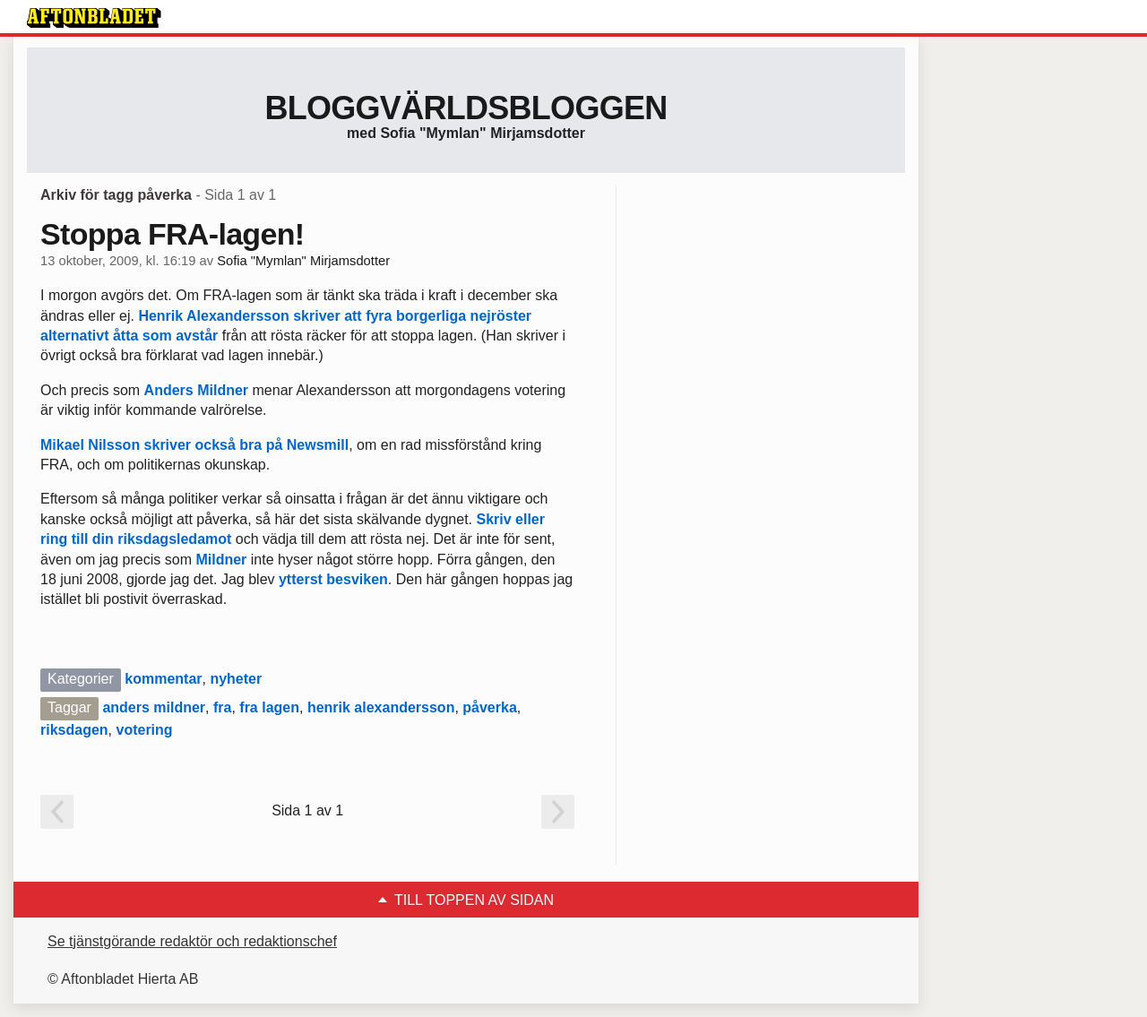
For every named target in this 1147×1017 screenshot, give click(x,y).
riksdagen (74, 729)
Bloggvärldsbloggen (465, 108)
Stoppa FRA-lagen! (172, 234)
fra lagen (269, 707)
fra (222, 707)
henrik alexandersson (381, 707)
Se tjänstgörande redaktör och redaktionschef (192, 941)
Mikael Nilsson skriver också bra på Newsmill (194, 444)
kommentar (163, 678)
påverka (489, 707)
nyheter (236, 678)
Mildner (220, 559)
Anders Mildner (196, 390)
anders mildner (153, 707)
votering (144, 729)
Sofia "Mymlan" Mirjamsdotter (303, 261)
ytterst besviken (333, 579)
